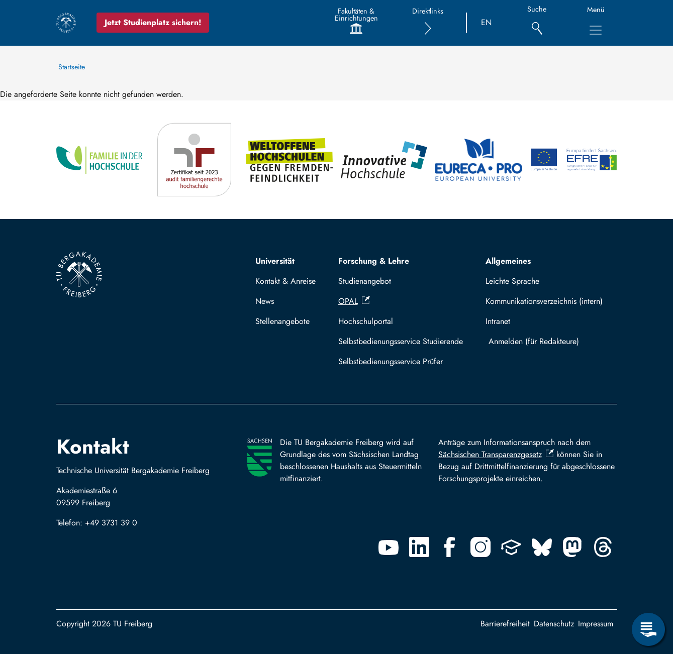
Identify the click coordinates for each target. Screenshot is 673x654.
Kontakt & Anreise (285, 281)
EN (486, 22)
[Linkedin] (419, 547)
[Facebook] (450, 547)
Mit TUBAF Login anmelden (549, 341)
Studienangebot (364, 281)
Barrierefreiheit (505, 623)
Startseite (71, 67)
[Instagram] (480, 547)
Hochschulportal (365, 321)
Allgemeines (508, 261)
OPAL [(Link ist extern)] (354, 301)
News (264, 301)
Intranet (498, 321)
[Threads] (603, 547)
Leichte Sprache (512, 281)
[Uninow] (511, 547)
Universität (275, 261)
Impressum (595, 623)
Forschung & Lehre (373, 261)
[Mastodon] (572, 547)
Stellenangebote (282, 321)
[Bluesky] (542, 547)
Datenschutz (554, 623)
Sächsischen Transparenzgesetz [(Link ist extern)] (496, 454)
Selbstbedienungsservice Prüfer (390, 361)
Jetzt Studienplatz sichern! (153, 22)
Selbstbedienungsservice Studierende (400, 341)
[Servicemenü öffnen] (648, 629)
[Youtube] (388, 547)
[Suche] (537, 23)
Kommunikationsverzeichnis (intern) (544, 301)
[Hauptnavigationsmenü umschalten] (595, 30)
